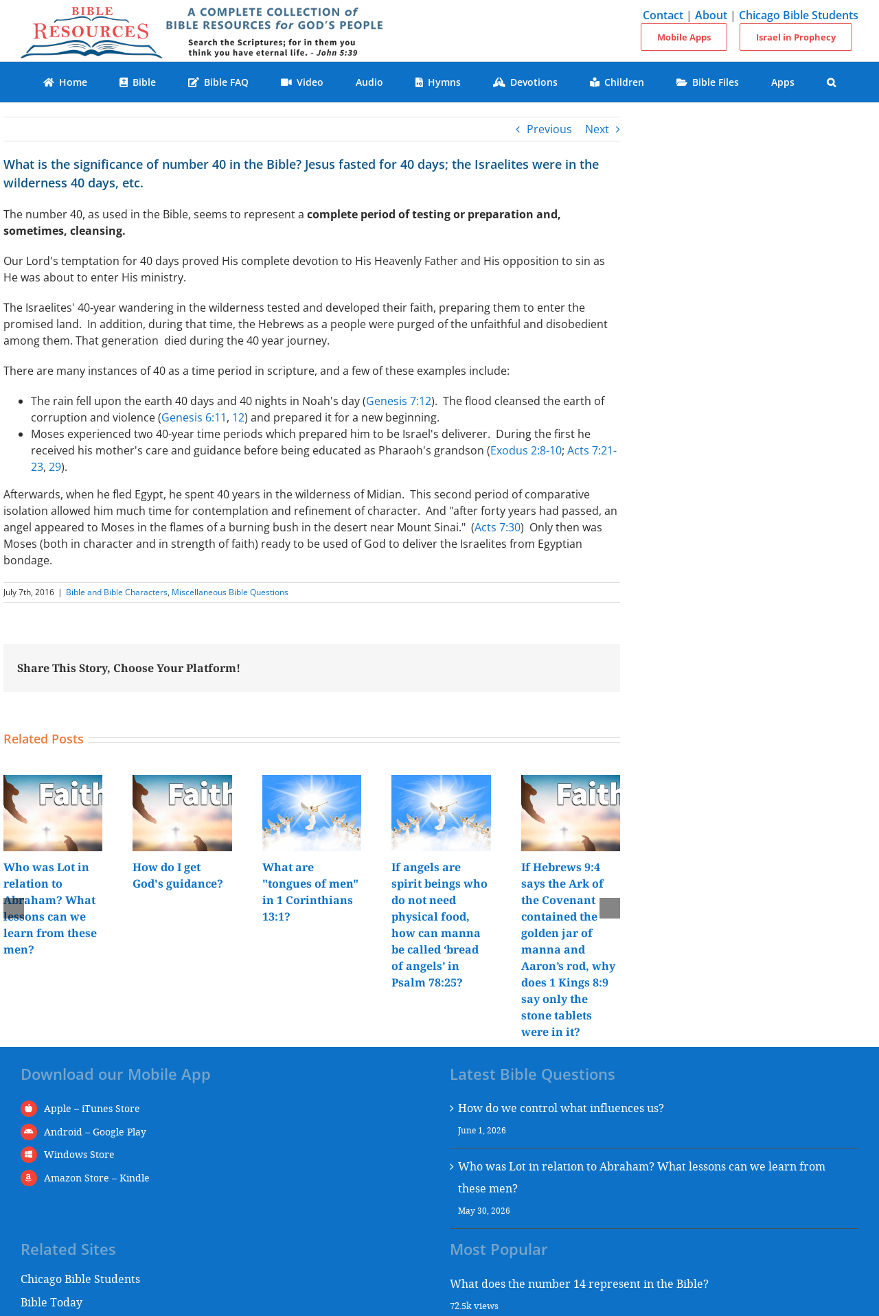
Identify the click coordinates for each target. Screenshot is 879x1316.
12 (238, 417)
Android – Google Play (95, 1131)
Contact (663, 15)
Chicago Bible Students (798, 15)
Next (597, 129)
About (711, 15)
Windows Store (79, 1154)
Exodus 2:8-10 (526, 450)
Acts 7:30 (498, 527)
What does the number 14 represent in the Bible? (579, 1283)
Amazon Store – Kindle (97, 1177)
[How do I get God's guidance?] (182, 782)
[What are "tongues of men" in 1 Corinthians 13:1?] (311, 782)
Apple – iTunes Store (92, 1108)
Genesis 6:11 (194, 417)
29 (55, 466)
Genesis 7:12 (398, 400)
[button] (831, 82)
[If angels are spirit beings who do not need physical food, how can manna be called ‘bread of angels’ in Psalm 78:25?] (440, 782)
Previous (549, 129)
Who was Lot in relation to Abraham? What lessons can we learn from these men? (641, 1177)
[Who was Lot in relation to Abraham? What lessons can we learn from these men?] (52, 782)
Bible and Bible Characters (117, 592)
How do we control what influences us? (561, 1107)
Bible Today (51, 1302)
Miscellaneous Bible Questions (230, 592)
